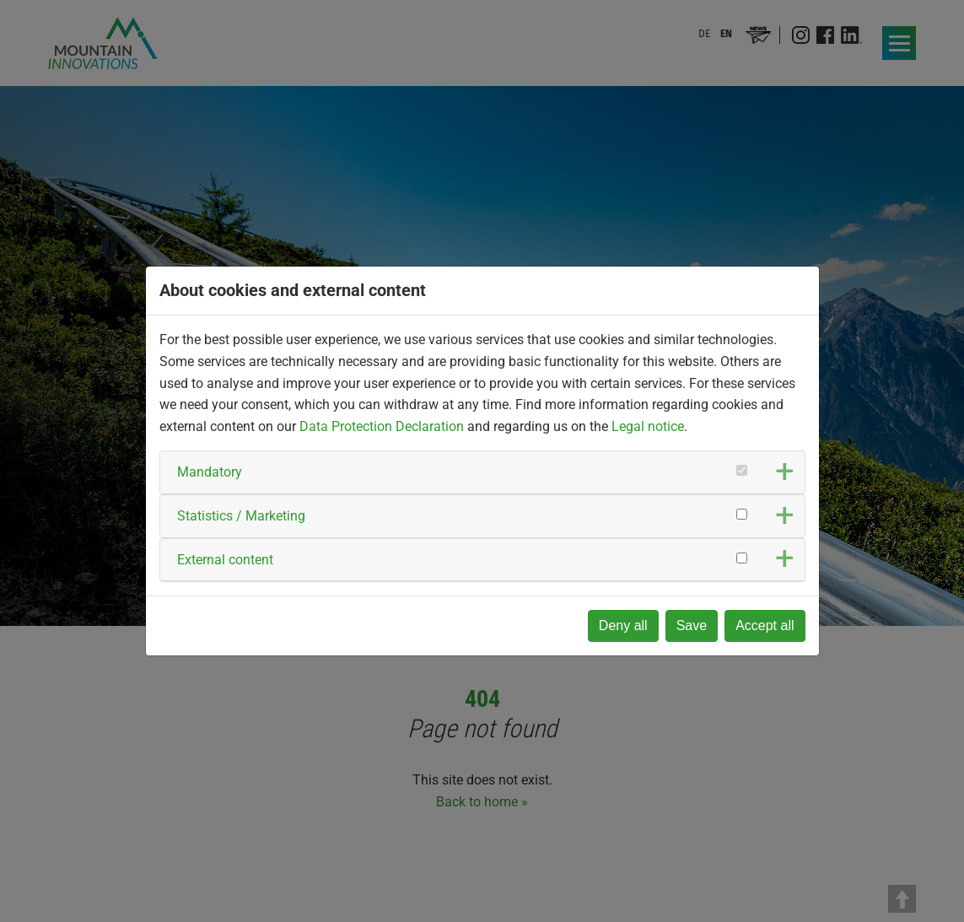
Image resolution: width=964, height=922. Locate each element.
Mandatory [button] (209, 472)
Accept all (764, 625)
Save (691, 625)
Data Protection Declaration (381, 426)
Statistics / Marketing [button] (241, 516)
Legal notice (647, 426)
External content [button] (225, 560)
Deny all (623, 625)
